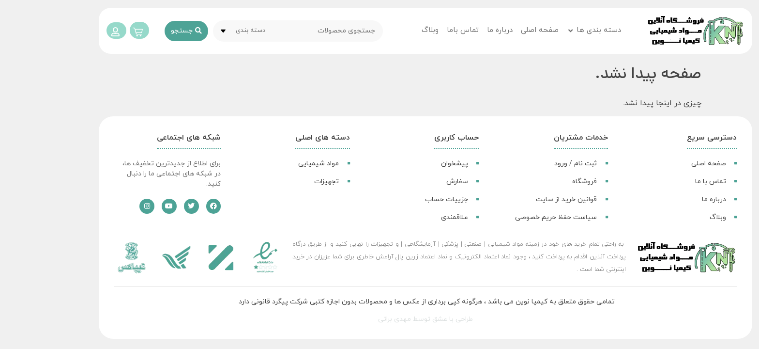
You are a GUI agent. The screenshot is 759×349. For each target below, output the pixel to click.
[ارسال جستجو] (140, 31)
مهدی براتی (348, 319)
